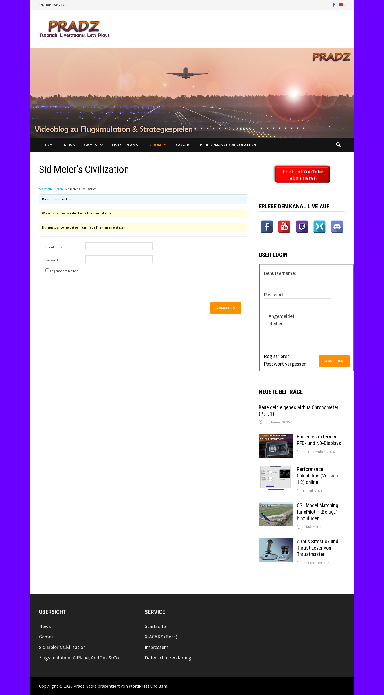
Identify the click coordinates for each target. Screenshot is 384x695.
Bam (162, 686)
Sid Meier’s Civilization (62, 647)
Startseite (46, 189)
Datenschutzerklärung (168, 657)
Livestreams (125, 144)
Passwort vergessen (285, 363)
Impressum (156, 647)
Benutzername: (56, 247)
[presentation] (88, 285)
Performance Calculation (228, 144)
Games (90, 144)
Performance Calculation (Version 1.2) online (317, 475)
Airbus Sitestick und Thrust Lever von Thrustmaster (317, 547)
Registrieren (277, 356)
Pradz (79, 686)
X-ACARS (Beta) (161, 636)
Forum (154, 144)
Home (49, 144)
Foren (59, 189)
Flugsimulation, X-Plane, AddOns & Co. (79, 657)
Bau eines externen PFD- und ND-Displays (319, 440)
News (69, 144)
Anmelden (225, 307)
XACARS (183, 144)
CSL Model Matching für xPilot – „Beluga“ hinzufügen (317, 511)
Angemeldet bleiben (64, 271)
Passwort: (52, 260)
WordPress (139, 686)
